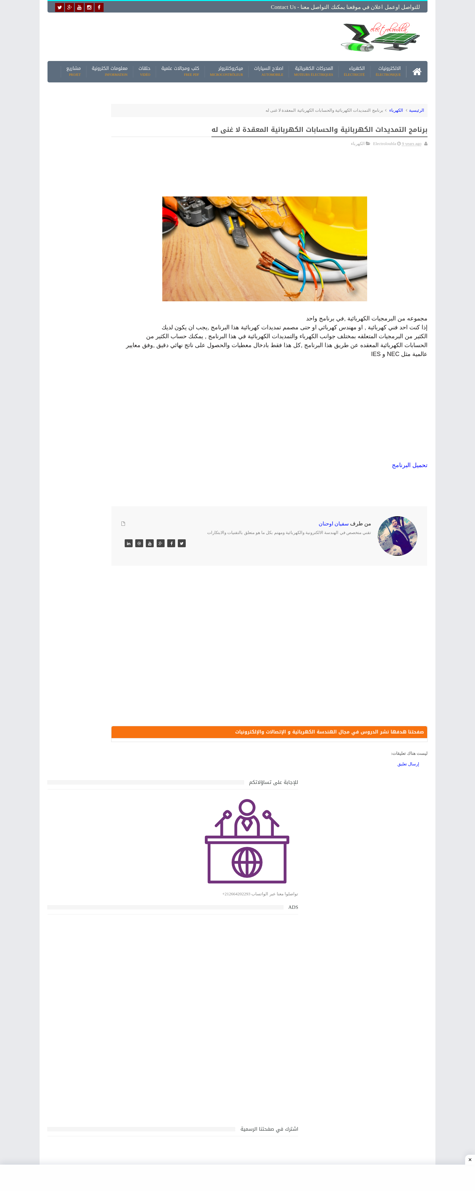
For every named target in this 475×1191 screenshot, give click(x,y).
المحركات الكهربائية (313, 69)
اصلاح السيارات (268, 69)
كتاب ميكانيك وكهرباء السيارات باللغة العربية (93, 704)
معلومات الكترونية (110, 69)
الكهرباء (354, 69)
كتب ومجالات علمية (180, 69)
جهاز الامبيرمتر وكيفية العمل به (105, 642)
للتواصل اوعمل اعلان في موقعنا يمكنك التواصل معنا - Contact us (345, 7)
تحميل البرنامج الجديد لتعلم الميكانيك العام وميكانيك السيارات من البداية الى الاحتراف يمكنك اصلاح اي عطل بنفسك (94, 989)
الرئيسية (416, 107)
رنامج (399, 489)
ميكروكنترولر (226, 69)
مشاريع (73, 69)
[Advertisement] (186, 35)
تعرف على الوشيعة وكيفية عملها (104, 826)
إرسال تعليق (408, 791)
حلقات (144, 69)
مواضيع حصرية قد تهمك (142, 928)
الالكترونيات (388, 69)
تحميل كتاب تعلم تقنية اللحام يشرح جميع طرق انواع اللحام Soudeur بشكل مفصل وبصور (96, 897)
